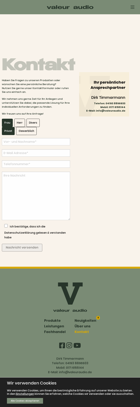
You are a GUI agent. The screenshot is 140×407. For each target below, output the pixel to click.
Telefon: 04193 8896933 (109, 103)
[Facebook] (62, 345)
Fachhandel (55, 331)
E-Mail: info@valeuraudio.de (105, 111)
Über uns (83, 326)
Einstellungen (25, 394)
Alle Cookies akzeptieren (25, 400)
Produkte (52, 320)
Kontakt (82, 331)
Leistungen (54, 326)
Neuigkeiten (85, 320)
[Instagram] (69, 345)
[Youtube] (77, 345)
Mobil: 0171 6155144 (112, 107)
